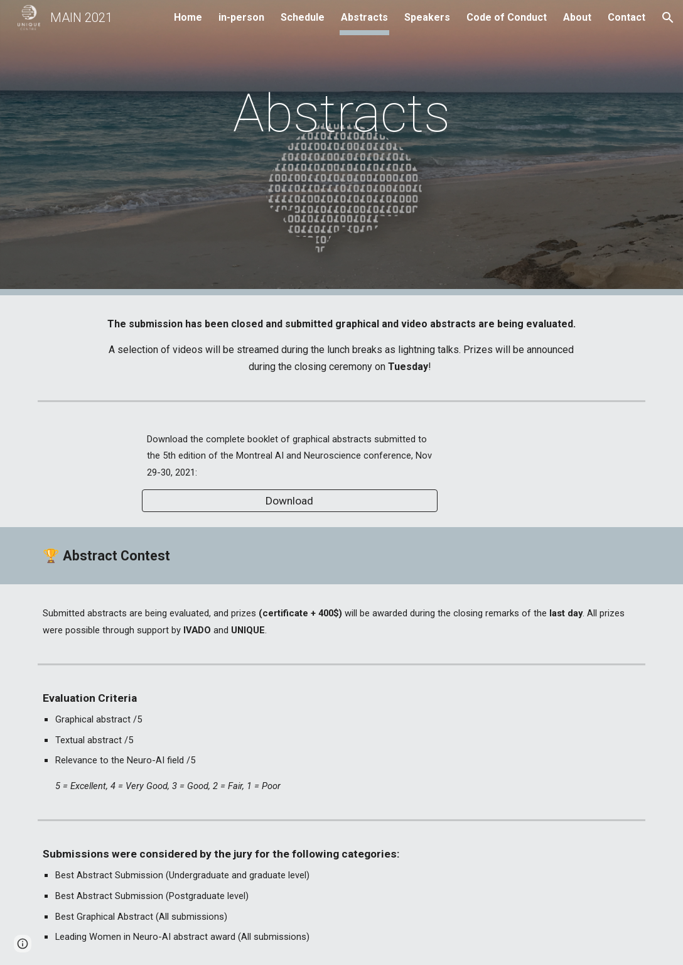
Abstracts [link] (364, 17)
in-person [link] (241, 17)
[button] (668, 18)
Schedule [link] (303, 17)
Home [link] (188, 17)
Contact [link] (626, 17)
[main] (342, 147)
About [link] (577, 17)
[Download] (290, 501)
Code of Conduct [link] (506, 17)
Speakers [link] (427, 17)
